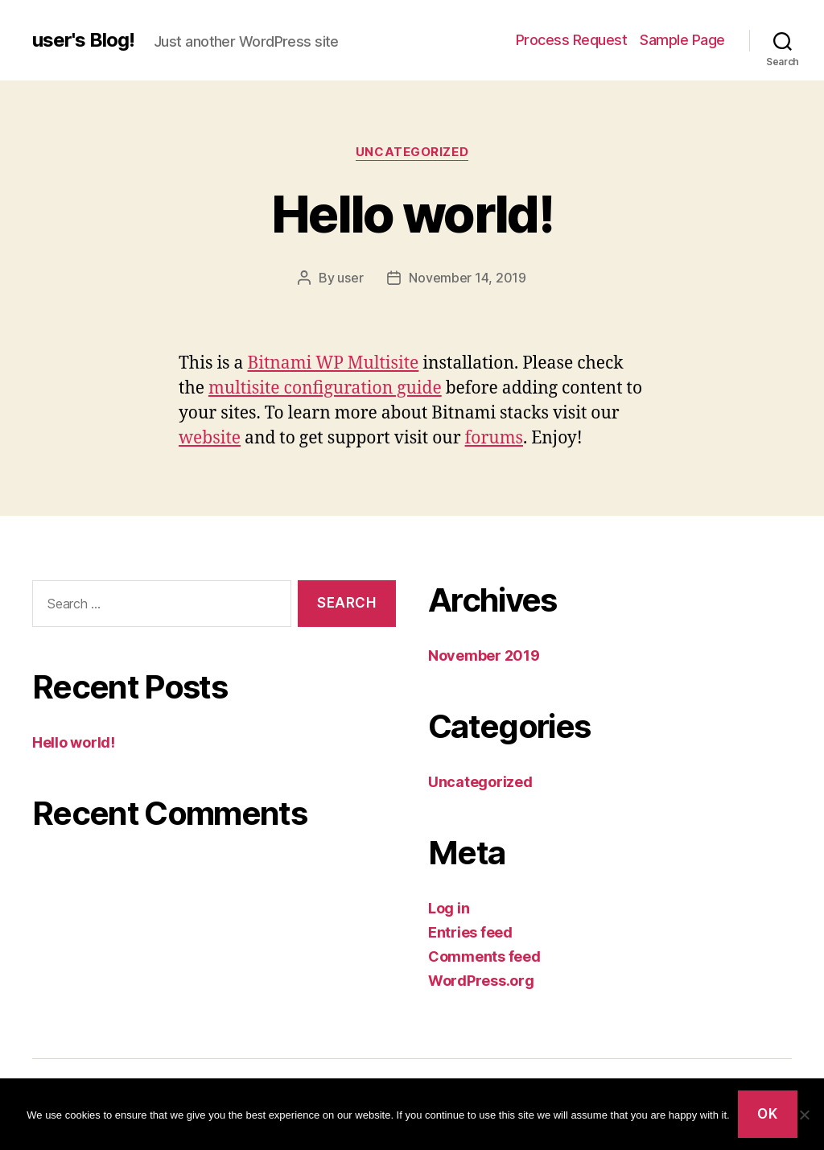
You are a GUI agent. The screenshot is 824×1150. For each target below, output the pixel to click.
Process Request (572, 39)
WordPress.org (481, 980)
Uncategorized (412, 152)
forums (494, 438)
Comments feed (484, 956)
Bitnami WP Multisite (332, 363)
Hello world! (412, 214)
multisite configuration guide (325, 388)
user (350, 278)
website (210, 438)
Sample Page (682, 39)
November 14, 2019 (467, 278)
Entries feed (470, 932)
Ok (767, 1114)
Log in (448, 908)
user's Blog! (83, 40)
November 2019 (484, 655)
